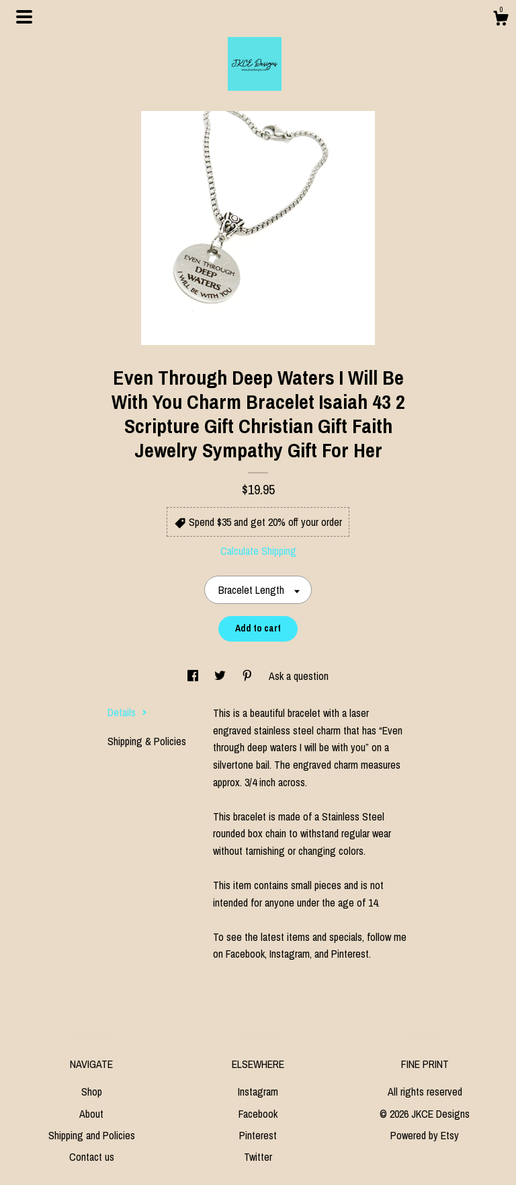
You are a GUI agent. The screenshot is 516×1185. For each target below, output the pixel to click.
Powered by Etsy (424, 1135)
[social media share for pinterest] (248, 675)
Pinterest (258, 1135)
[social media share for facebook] (194, 675)
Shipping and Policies (91, 1135)
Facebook (258, 1113)
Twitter (258, 1156)
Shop (91, 1091)
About (91, 1113)
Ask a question (299, 675)
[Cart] (500, 20)
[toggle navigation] (24, 17)
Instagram (258, 1091)
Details (127, 712)
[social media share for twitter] (221, 675)
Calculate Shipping (258, 550)
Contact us (91, 1156)
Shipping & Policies (147, 741)
